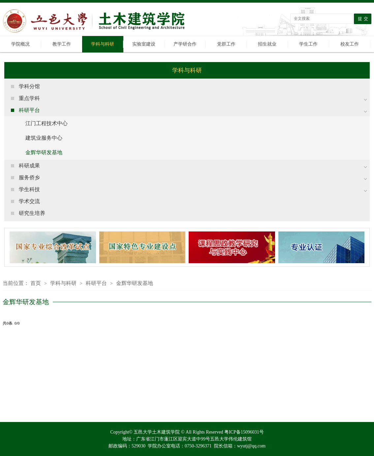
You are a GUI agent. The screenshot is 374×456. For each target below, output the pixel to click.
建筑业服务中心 (43, 138)
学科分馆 (29, 86)
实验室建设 (143, 44)
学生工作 (308, 44)
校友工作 (349, 44)
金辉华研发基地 (43, 152)
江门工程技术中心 (46, 123)
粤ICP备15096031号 (244, 432)
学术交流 (29, 201)
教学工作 (61, 44)
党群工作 (226, 44)
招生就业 (267, 44)
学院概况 (20, 44)
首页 (35, 283)
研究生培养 (32, 213)
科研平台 (96, 283)
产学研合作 (185, 44)
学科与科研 (102, 44)
